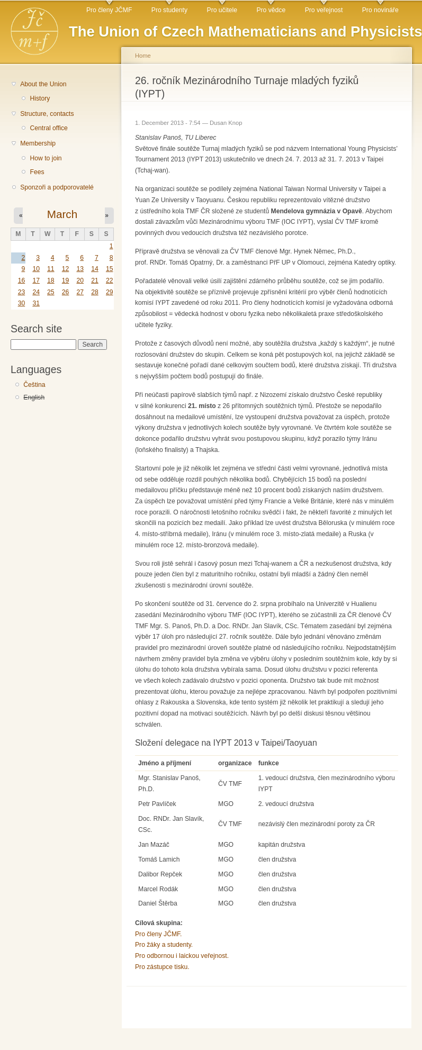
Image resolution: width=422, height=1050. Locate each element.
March (62, 214)
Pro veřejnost (324, 10)
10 (36, 269)
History (40, 98)
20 (80, 280)
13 (80, 269)
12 (65, 269)
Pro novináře (380, 10)
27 (80, 292)
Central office (48, 128)
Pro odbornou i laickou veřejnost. (182, 956)
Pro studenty (169, 10)
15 (109, 269)
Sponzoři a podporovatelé (57, 187)
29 (109, 292)
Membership (38, 143)
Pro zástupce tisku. (162, 967)
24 (36, 292)
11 (51, 269)
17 (36, 280)
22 (109, 280)
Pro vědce (270, 10)
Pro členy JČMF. (158, 934)
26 (65, 292)
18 (51, 280)
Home (143, 55)
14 (94, 269)
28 (94, 292)
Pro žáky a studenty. (164, 944)
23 (21, 292)
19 (65, 280)
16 (21, 280)
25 (51, 292)
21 (94, 280)
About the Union (43, 84)
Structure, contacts (47, 113)
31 (36, 303)
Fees (37, 172)
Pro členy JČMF (109, 10)
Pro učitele (222, 10)
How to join (45, 158)
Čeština (34, 384)
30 (21, 303)
